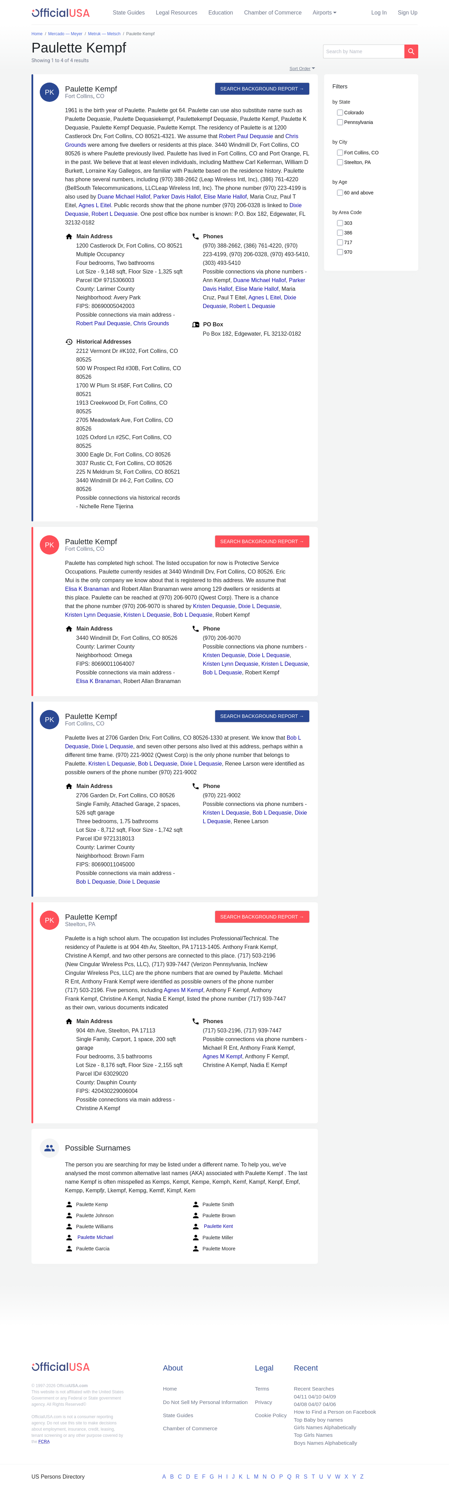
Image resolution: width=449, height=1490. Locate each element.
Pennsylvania (358, 122)
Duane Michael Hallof (124, 197)
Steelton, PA (357, 162)
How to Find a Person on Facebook (332, 1409)
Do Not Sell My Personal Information (208, 1398)
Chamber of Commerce (273, 13)
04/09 (326, 1393)
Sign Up (408, 13)
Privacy (263, 1398)
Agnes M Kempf (183, 990)
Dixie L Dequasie (259, 606)
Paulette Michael (89, 1237)
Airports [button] (322, 13)
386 (348, 233)
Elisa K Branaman (87, 589)
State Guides (129, 13)
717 (348, 242)
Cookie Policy (271, 1412)
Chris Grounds (151, 323)
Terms (261, 1384)
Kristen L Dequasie (146, 615)
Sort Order (300, 68)
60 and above (359, 193)
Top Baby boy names (315, 1418)
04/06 (326, 1401)
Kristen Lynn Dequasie (92, 615)
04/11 (296, 1393)
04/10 (311, 1393)
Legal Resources (177, 13)
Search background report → (261, 89)
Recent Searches (310, 1384)
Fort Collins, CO (361, 153)
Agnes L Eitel (95, 205)
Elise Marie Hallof (225, 197)
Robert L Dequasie (115, 214)
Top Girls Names (309, 1434)
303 (348, 223)
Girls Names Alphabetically (322, 1426)
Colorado (354, 112)
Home (170, 1384)
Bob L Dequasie (192, 615)
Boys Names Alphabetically (322, 1442)
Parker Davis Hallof (177, 197)
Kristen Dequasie (214, 606)
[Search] (363, 51)
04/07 (311, 1401)
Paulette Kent (212, 1226)
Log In (379, 13)
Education (221, 13)
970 (348, 252)
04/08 (296, 1401)
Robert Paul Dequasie (246, 136)
